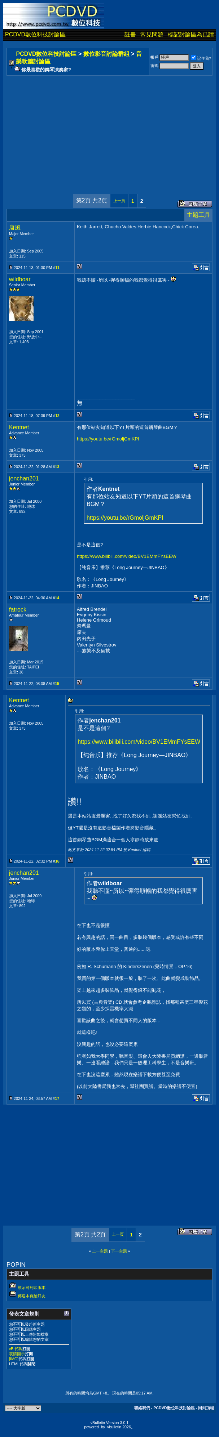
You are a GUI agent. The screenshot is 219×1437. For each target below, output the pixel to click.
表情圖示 (17, 1354)
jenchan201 (24, 478)
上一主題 (100, 1251)
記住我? (201, 58)
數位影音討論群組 (106, 54)
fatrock (17, 609)
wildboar (20, 279)
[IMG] (13, 1359)
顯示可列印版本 (31, 1287)
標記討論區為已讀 (191, 34)
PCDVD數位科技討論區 (35, 34)
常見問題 (151, 34)
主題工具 (198, 215)
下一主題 (119, 1251)
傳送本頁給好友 (31, 1296)
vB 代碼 (15, 1349)
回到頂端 (206, 1408)
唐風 (15, 227)
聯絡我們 (142, 1408)
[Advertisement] (109, 127)
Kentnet (19, 427)
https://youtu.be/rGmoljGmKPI (108, 439)
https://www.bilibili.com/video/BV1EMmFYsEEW (126, 556)
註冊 (130, 34)
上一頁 (119, 200)
